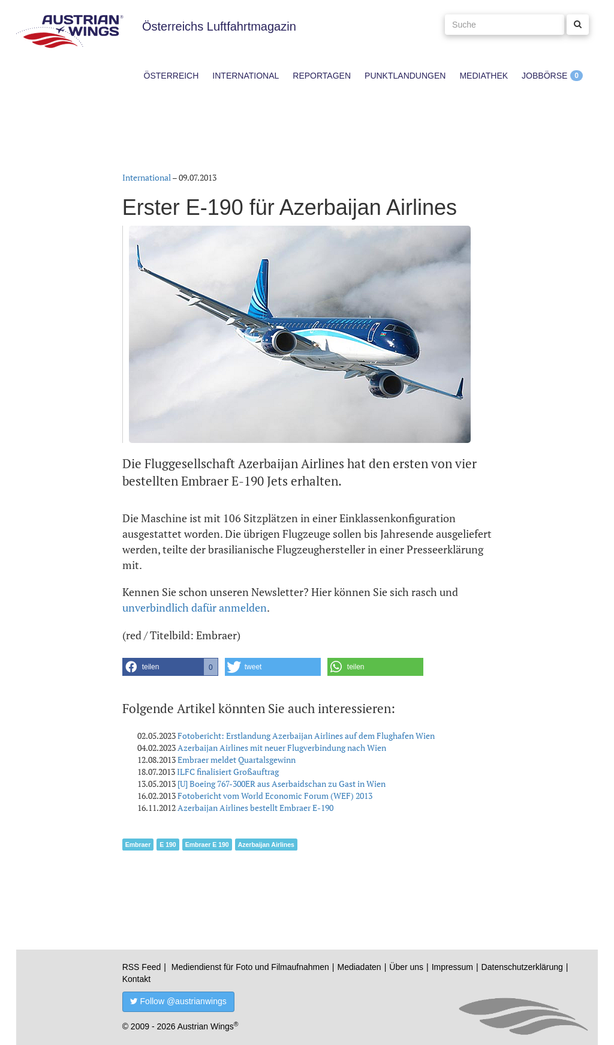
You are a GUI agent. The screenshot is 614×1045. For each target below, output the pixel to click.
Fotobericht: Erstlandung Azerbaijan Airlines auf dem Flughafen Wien (306, 735)
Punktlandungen (405, 75)
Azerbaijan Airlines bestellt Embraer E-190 (255, 807)
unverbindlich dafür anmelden (194, 607)
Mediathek (483, 75)
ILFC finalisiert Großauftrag (228, 771)
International (245, 75)
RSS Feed (141, 967)
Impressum (452, 967)
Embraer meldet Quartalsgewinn (236, 759)
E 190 (167, 844)
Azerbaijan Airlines (266, 844)
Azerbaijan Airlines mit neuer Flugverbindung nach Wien (281, 747)
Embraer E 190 (207, 844)
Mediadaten (359, 967)
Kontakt (136, 979)
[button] (170, 667)
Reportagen (322, 75)
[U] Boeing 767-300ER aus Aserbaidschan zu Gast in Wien (281, 783)
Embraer (138, 844)
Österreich (171, 75)
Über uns (406, 967)
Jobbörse (544, 75)
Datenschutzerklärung (522, 967)
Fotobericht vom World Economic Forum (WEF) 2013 (274, 795)
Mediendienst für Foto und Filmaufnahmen (250, 967)
